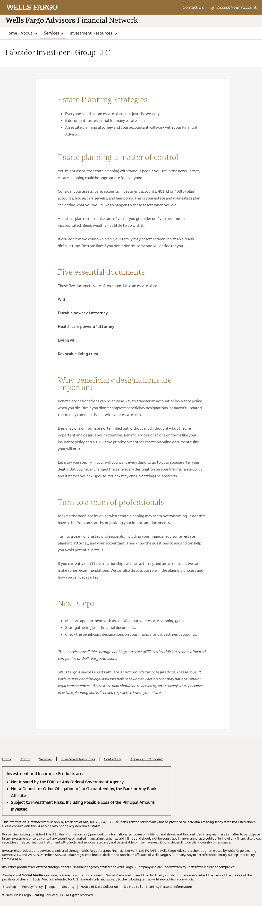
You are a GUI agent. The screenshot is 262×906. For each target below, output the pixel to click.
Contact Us (193, 7)
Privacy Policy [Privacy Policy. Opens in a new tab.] (32, 886)
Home (11, 33)
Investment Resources (93, 33)
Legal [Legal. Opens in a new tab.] (52, 886)
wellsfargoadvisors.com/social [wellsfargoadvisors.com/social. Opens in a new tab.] (172, 879)
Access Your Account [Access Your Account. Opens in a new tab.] (237, 7)
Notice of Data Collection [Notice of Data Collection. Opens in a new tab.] (99, 886)
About (28, 33)
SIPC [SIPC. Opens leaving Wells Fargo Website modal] (58, 854)
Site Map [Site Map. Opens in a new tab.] (9, 886)
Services (53, 33)
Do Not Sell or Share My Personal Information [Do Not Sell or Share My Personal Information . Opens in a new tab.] (158, 886)
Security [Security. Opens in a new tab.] (68, 886)
